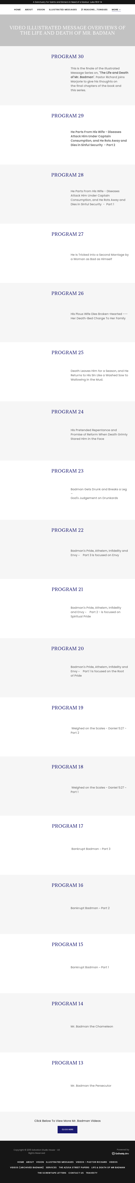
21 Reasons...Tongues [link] (94, 9)
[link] (120, 1153)
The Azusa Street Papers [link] (74, 1167)
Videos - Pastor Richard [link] (91, 1162)
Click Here (67, 1129)
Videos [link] (113, 1162)
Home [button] (20, 1162)
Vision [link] (41, 9)
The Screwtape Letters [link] (52, 1172)
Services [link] (51, 1167)
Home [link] (17, 9)
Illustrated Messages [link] (63, 9)
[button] (116, 9)
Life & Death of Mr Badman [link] (108, 1167)
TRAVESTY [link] (91, 1172)
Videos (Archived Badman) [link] (27, 1167)
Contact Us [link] (76, 1172)
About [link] (29, 9)
